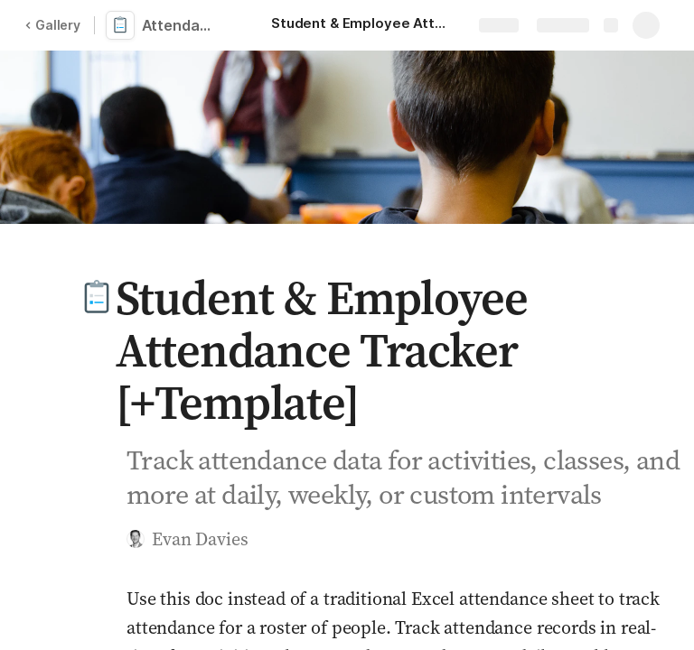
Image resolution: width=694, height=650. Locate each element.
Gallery (52, 24)
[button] (96, 298)
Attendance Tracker (183, 25)
